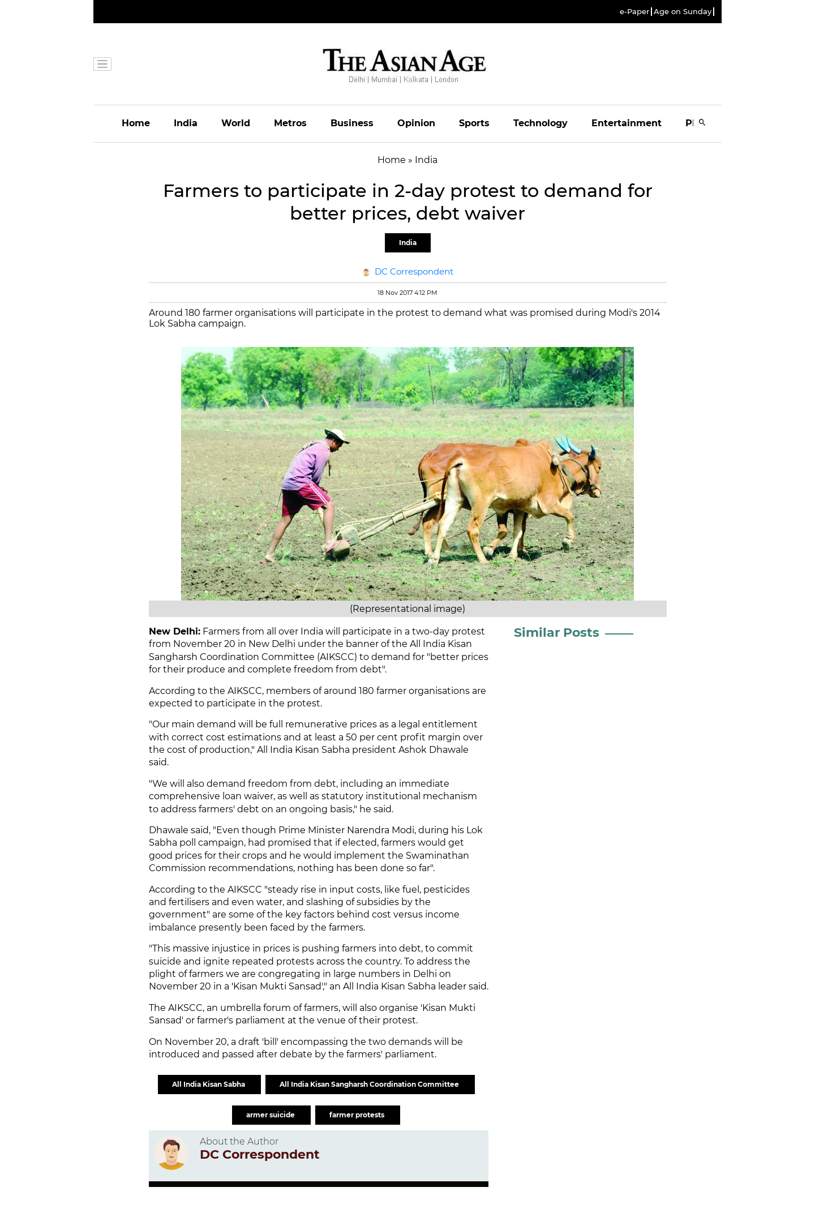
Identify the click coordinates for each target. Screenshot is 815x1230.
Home (136, 123)
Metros (290, 123)
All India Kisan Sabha (209, 1084)
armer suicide (271, 1115)
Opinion (416, 123)
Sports (474, 123)
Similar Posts (556, 632)
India (186, 123)
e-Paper (634, 11)
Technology (540, 123)
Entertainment (626, 123)
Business (352, 123)
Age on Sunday (682, 11)
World (235, 123)
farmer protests (357, 1115)
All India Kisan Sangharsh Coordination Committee (370, 1084)
